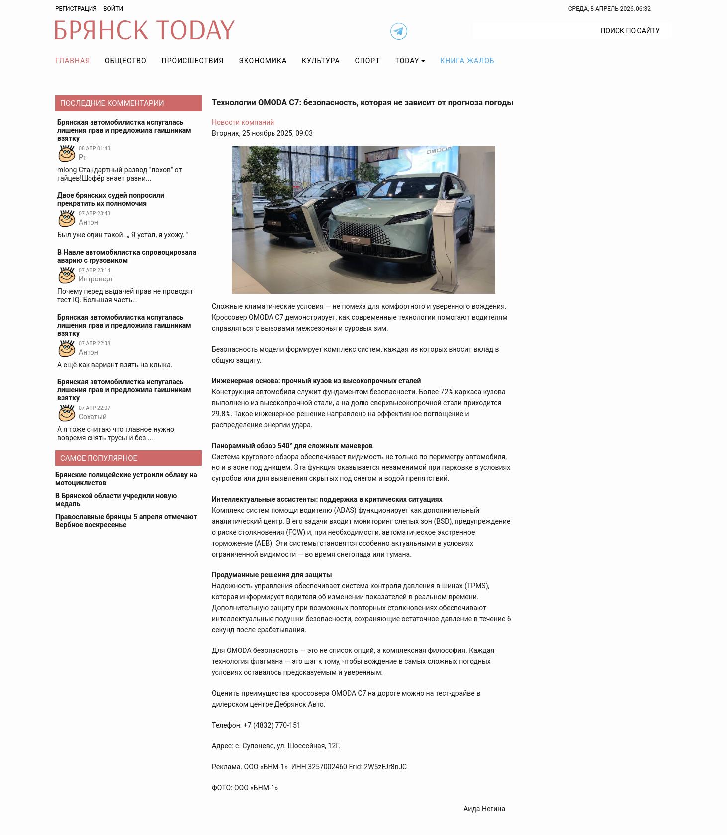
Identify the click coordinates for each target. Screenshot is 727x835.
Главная (72, 61)
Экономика (263, 61)
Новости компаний (243, 122)
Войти (113, 8)
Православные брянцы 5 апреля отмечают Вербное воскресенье (126, 521)
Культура (321, 61)
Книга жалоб (467, 61)
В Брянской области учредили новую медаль (116, 500)
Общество (126, 61)
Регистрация (76, 8)
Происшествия (193, 61)
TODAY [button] (407, 61)
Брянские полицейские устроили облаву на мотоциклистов (126, 479)
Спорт (367, 61)
